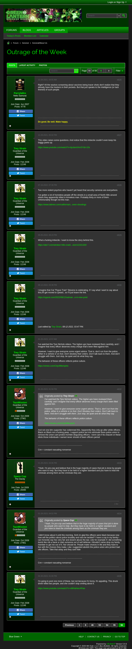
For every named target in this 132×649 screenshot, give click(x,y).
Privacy (107, 637)
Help (81, 637)
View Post (76, 396)
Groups (59, 30)
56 (122, 625)
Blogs (27, 30)
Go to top (120, 637)
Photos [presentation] (43, 65)
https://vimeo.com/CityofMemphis (53, 366)
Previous (69, 625)
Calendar (44, 36)
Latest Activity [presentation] (27, 65)
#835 (119, 576)
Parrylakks (20, 93)
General (25, 43)
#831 (119, 339)
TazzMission (20, 402)
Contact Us (93, 637)
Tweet (21, 115)
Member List (30, 36)
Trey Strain (20, 148)
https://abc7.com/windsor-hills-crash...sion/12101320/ (62, 245)
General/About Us (39, 43)
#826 (119, 80)
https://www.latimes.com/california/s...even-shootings (62, 204)
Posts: (17, 106)
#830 (119, 285)
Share (20, 111)
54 (107, 625)
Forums (11, 30)
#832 (119, 389)
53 (100, 625)
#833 (119, 463)
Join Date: (15, 104)
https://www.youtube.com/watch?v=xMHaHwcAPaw (61, 588)
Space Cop (20, 476)
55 (114, 625)
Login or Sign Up (117, 2)
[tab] (12, 65)
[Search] (103, 16)
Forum (16, 43)
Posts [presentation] (12, 65)
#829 (119, 235)
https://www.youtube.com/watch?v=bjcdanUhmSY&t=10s (64, 147)
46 (92, 625)
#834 (119, 513)
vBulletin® (111, 644)
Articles (42, 30)
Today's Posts (14, 36)
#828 (119, 185)
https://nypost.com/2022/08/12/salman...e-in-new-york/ (63, 297)
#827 (119, 135)
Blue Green (15, 636)
